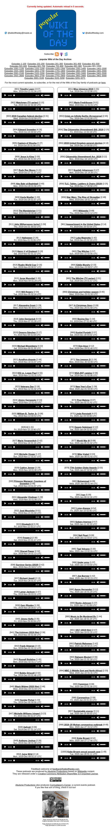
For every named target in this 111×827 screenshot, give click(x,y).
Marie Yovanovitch (27, 441)
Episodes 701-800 (55, 66)
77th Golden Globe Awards (83, 468)
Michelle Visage (27, 454)
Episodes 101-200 (36, 64)
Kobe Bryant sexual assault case (83, 752)
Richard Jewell (27, 578)
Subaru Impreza (83, 522)
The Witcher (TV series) (83, 278)
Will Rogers (27, 292)
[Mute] (42, 95)
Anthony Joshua (27, 740)
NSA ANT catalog (83, 373)
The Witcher (83, 251)
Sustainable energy (83, 711)
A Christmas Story (83, 305)
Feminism (83, 684)
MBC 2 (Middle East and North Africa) (83, 670)
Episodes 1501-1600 (14, 71)
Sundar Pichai (27, 700)
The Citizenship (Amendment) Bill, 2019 (83, 129)
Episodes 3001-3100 (34, 78)
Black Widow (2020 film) (27, 686)
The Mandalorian (27, 211)
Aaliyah (27, 727)
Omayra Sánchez (27, 332)
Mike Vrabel (83, 454)
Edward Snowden (27, 129)
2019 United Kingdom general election (83, 143)
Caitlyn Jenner (27, 468)
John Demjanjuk (27, 319)
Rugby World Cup (27, 265)
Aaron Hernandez (83, 589)
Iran (83, 495)
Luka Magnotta (83, 238)
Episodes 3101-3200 (55, 78)
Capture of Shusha (27, 143)
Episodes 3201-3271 (75, 78)
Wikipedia (83, 211)
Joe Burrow (83, 576)
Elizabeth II (27, 524)
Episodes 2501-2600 (14, 76)
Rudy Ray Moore (27, 170)
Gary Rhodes (27, 605)
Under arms (83, 562)
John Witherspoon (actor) (27, 224)
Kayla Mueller (27, 197)
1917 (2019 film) (83, 630)
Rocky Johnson (83, 603)
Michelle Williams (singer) (27, 713)
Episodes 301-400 (72, 64)
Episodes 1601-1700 (35, 71)
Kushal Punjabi (83, 332)
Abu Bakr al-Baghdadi (27, 184)
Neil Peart (83, 535)
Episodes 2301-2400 (76, 73)
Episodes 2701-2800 (55, 76)
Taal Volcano (83, 549)
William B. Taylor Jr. (27, 414)
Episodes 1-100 (19, 64)
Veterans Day (27, 386)
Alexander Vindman (27, 497)
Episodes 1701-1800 (55, 71)
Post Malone (83, 400)
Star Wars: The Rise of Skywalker (83, 197)
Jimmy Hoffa (27, 619)
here (103, 83)
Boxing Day (83, 319)
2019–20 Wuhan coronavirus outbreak (83, 725)
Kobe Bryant (83, 738)
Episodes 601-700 (36, 66)
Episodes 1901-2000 (96, 71)
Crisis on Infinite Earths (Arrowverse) (83, 116)
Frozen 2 (27, 538)
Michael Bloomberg (27, 346)
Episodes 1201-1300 (55, 68)
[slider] (48, 95)
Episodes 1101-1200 (35, 68)
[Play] (5, 95)
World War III (83, 441)
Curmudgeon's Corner (60, 785)
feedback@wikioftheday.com (65, 769)
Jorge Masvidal (27, 278)
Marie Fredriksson (83, 102)
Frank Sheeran (27, 646)
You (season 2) (83, 359)
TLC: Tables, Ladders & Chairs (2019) (83, 184)
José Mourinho (27, 511)
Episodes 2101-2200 (35, 73)
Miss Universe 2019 (83, 89)
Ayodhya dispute (27, 359)
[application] (27, 95)
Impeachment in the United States (83, 224)
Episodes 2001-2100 (14, 73)
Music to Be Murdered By (83, 616)
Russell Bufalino (27, 659)
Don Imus (83, 346)
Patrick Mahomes (83, 643)
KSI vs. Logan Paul (27, 373)
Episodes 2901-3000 (96, 76)
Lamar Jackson (27, 592)
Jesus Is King (27, 157)
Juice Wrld (27, 754)
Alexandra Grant (27, 305)
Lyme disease (83, 508)
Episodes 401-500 (90, 64)
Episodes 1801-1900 (76, 71)
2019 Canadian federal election (27, 116)
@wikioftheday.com (94, 33)
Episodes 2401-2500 (96, 73)
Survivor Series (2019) (27, 565)
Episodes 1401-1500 (96, 68)
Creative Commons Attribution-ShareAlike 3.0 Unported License (68, 774)
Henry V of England (27, 251)
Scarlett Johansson (83, 170)
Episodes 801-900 (73, 66)
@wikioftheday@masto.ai (20, 33)
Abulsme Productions (57, 771)
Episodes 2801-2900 (76, 76)
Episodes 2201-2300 (55, 73)
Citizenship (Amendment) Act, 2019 (83, 157)
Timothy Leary (27, 89)
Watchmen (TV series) (27, 102)
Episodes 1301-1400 (76, 68)
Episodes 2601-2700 (35, 76)
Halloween (27, 238)
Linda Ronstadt (83, 414)
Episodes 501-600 (18, 66)
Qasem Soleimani (83, 427)
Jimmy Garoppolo (27, 400)
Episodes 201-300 (54, 64)
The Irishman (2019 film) (27, 632)
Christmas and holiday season (83, 292)
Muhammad (83, 481)
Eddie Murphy (83, 265)
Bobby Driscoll (27, 673)
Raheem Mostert (83, 657)
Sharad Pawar (27, 551)
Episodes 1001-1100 (14, 68)
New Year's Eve (83, 386)
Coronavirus (83, 698)
